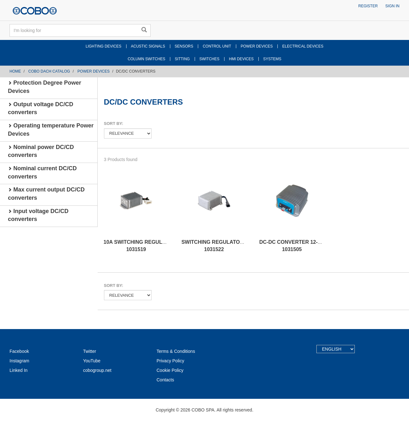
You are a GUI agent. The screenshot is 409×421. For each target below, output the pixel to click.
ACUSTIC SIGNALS (148, 46)
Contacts (165, 379)
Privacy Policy (170, 360)
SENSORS (184, 46)
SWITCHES (209, 59)
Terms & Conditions (176, 351)
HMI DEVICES (241, 59)
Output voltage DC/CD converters (40, 108)
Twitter (89, 351)
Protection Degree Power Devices (44, 87)
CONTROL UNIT (217, 46)
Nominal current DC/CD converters (42, 172)
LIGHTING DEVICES (103, 46)
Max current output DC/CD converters (46, 193)
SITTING (182, 59)
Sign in (392, 6)
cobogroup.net (97, 370)
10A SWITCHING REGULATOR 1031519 (140, 245)
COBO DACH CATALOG (49, 71)
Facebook (19, 351)
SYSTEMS (272, 59)
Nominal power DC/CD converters (41, 151)
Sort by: (113, 123)
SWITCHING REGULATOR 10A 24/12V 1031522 (226, 245)
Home (15, 71)
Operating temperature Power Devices (51, 129)
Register (368, 6)
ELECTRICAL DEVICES (302, 46)
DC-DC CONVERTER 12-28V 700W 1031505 (300, 245)
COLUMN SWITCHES (147, 59)
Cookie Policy (170, 370)
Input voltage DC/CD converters (38, 215)
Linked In (19, 370)
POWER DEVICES (257, 46)
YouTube (92, 360)
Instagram (19, 360)
